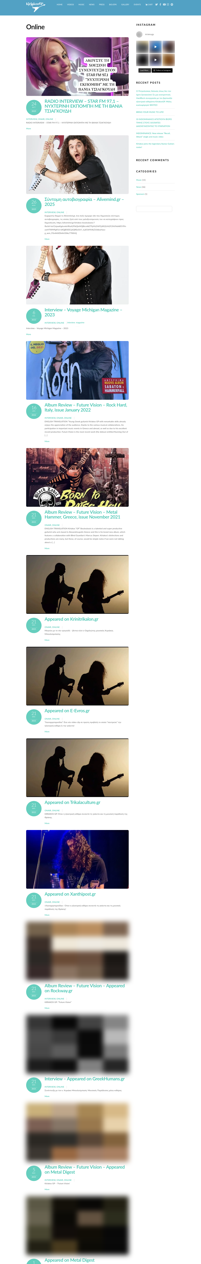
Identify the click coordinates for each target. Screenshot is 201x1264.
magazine (80, 322)
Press (101, 4)
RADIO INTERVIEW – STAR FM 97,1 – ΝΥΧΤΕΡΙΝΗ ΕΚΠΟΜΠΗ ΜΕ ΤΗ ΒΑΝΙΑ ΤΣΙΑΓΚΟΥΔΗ (83, 106)
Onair (41, 119)
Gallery (125, 4)
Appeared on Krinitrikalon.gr (71, 619)
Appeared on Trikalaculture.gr (72, 802)
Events (137, 4)
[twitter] (156, 4)
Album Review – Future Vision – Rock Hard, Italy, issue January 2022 (86, 407)
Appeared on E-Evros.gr (67, 710)
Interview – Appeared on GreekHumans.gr (85, 1078)
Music (81, 4)
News (91, 4)
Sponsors (140, 194)
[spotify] (172, 4)
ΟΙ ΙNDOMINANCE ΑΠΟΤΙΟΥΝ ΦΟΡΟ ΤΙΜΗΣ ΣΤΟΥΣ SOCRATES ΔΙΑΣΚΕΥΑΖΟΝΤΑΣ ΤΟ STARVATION (154, 122)
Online (49, 119)
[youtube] (164, 4)
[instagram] (168, 4)
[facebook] (160, 4)
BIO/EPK (113, 4)
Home (60, 4)
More (28, 128)
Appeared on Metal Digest (69, 1260)
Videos (70, 4)
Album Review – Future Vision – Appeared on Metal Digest (85, 1169)
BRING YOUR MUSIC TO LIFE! (150, 112)
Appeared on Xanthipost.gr (70, 894)
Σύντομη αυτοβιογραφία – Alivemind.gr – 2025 (84, 201)
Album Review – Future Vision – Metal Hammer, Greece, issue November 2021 (82, 514)
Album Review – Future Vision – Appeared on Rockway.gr (85, 988)
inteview (71, 322)
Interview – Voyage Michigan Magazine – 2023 (83, 312)
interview (31, 119)
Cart (149, 4)
